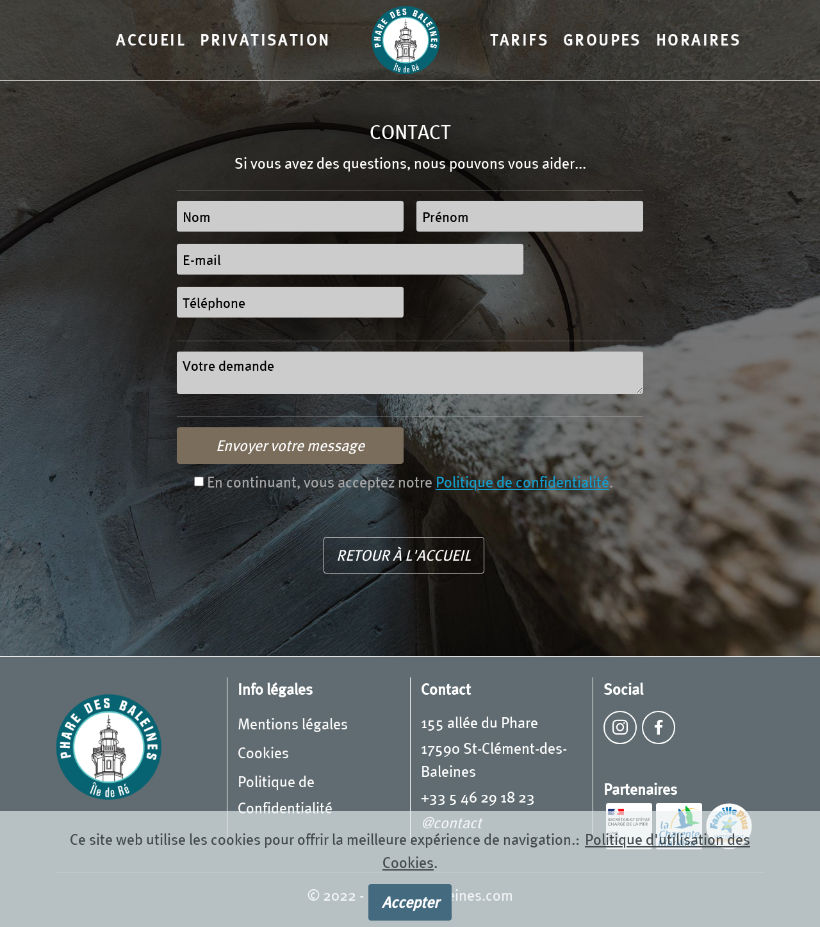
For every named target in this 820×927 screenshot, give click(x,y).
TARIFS (519, 39)
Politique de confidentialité (522, 481)
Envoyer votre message (290, 445)
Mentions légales (293, 723)
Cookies (263, 752)
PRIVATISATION (265, 39)
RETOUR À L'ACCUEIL (403, 554)
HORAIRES (698, 39)
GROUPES (602, 39)
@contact (451, 822)
